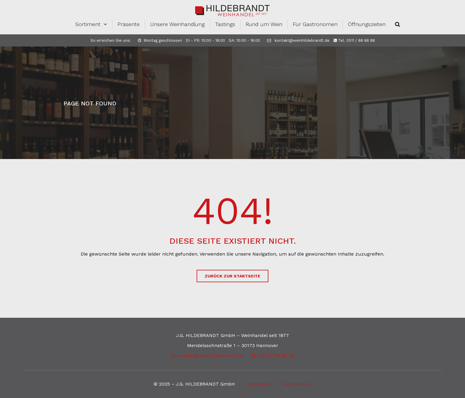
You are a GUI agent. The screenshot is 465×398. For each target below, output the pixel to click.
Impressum (258, 384)
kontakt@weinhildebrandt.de (298, 40)
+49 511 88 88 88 (273, 355)
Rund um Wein (264, 24)
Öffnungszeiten (367, 24)
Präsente (128, 24)
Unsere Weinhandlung (177, 24)
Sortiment (88, 24)
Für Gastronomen (315, 24)
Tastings (225, 24)
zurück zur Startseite (232, 276)
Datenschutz (296, 384)
